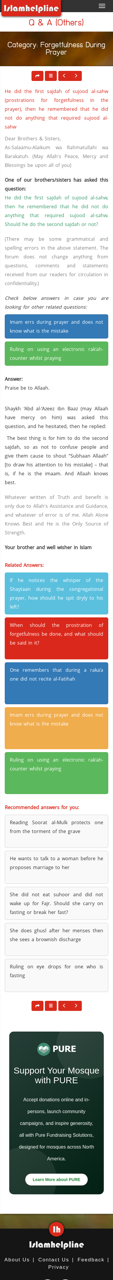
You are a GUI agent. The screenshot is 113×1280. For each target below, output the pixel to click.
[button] (51, 76)
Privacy (58, 1267)
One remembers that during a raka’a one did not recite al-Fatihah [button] (56, 674)
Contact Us (53, 1260)
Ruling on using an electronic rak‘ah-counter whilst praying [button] (56, 353)
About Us (17, 1260)
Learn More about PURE (56, 1179)
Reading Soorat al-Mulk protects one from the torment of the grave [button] (56, 827)
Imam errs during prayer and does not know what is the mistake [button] (56, 326)
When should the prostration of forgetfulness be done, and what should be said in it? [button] (56, 634)
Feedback (91, 1260)
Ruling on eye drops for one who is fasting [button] (56, 971)
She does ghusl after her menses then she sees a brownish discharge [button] (56, 935)
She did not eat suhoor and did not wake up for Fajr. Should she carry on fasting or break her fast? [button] (56, 903)
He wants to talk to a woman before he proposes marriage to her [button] (56, 863)
